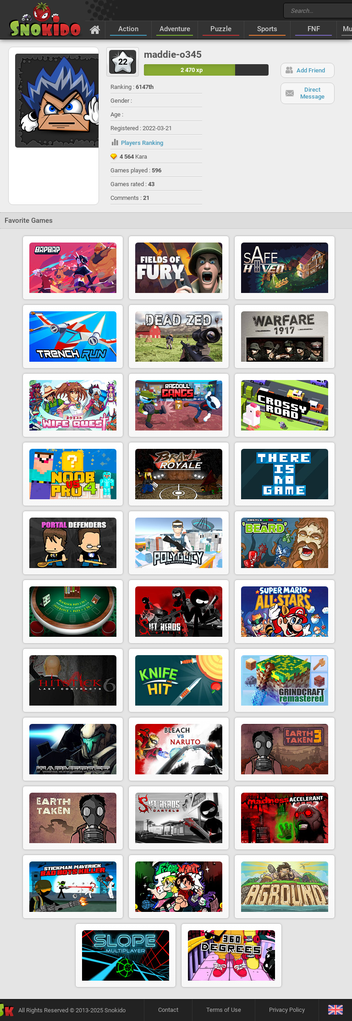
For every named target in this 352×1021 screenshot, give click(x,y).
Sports (267, 29)
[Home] (95, 29)
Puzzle (220, 29)
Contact (168, 1009)
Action (128, 29)
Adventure (175, 29)
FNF (314, 29)
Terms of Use (223, 1009)
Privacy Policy (287, 1009)
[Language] (335, 1010)
